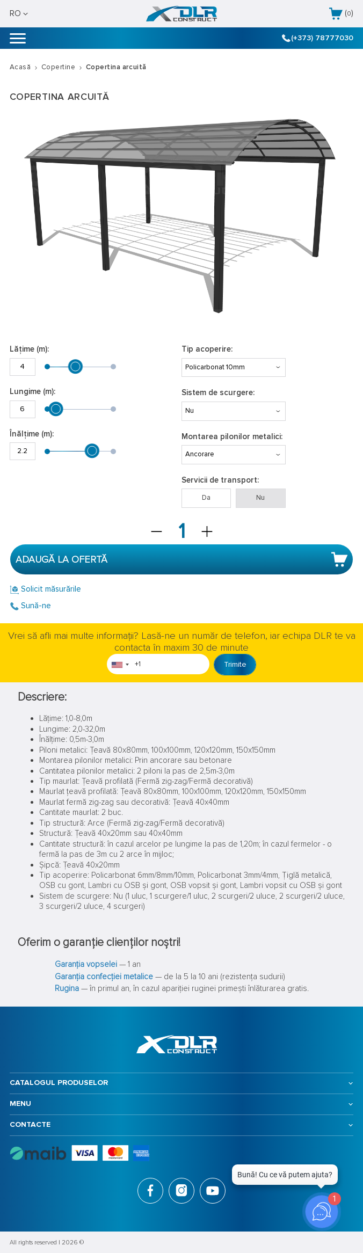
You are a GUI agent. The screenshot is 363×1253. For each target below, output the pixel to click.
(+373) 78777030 (318, 38)
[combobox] (119, 664)
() (341, 13)
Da (206, 497)
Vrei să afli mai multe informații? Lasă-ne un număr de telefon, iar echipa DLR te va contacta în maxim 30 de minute (181, 642)
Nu (260, 497)
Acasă (20, 67)
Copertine (58, 67)
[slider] (75, 366)
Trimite (235, 664)
